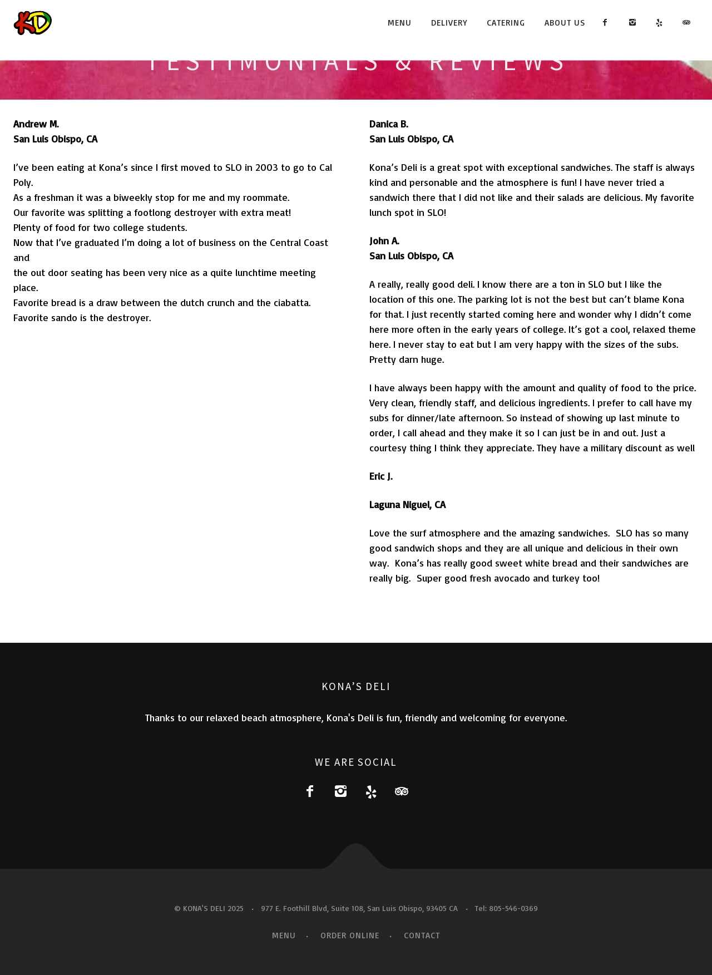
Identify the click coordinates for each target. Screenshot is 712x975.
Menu (400, 22)
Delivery (449, 22)
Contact (422, 935)
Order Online (349, 935)
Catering (506, 22)
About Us (565, 22)
